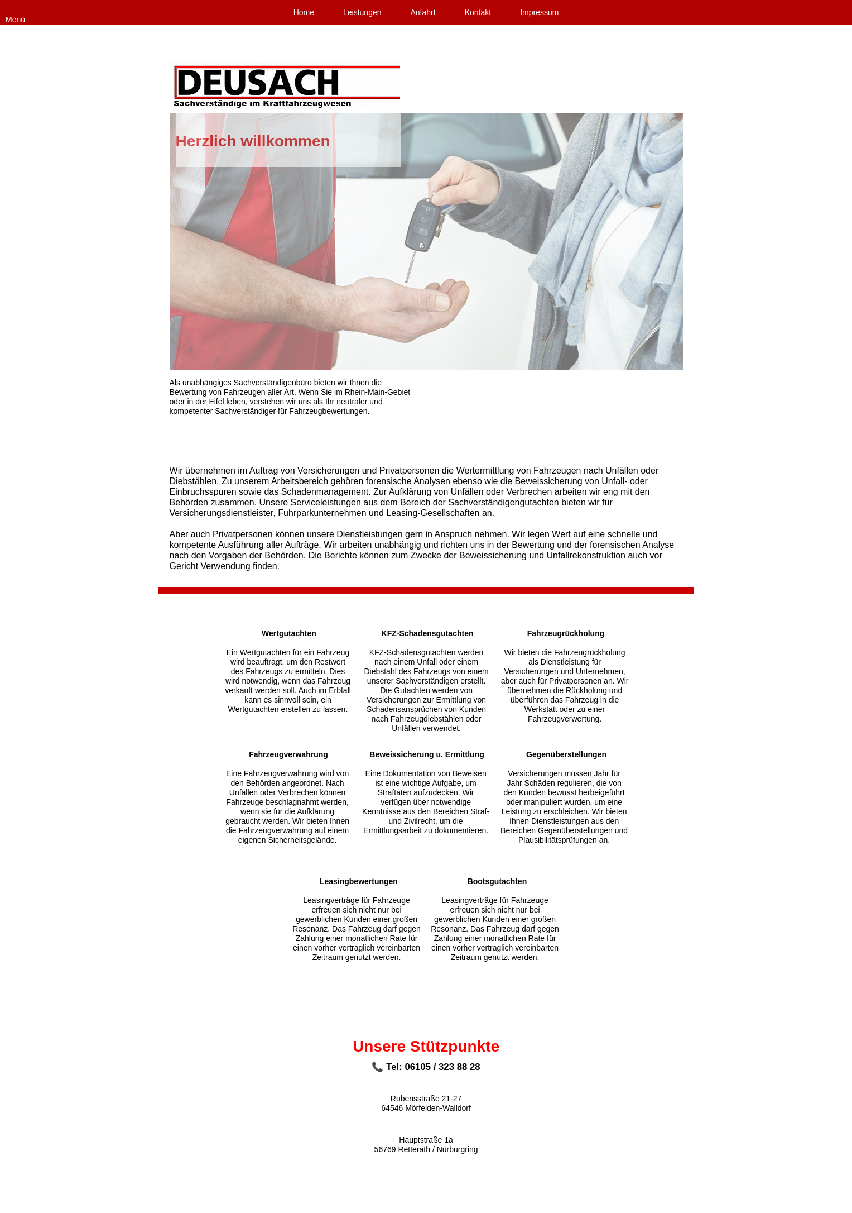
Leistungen (362, 12)
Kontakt (478, 12)
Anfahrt (423, 12)
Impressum (539, 12)
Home (303, 12)
